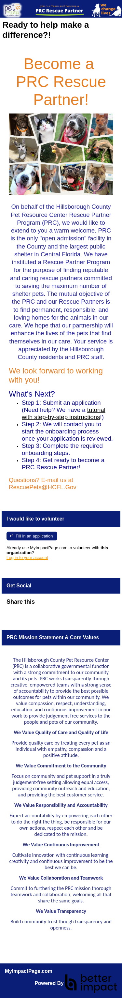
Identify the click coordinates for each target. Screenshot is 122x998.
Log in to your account (27, 557)
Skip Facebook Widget (56, 604)
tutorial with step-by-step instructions (63, 413)
